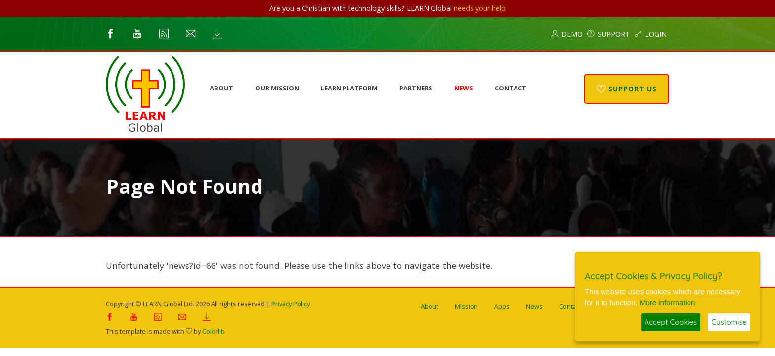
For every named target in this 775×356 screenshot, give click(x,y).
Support (608, 34)
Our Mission (277, 88)
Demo (567, 34)
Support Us (627, 88)
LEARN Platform (349, 88)
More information (667, 302)
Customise (729, 322)
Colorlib (213, 331)
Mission (466, 306)
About (221, 88)
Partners (415, 88)
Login (651, 34)
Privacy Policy (290, 303)
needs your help (480, 8)
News (463, 88)
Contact (510, 88)
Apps (502, 306)
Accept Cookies (671, 322)
